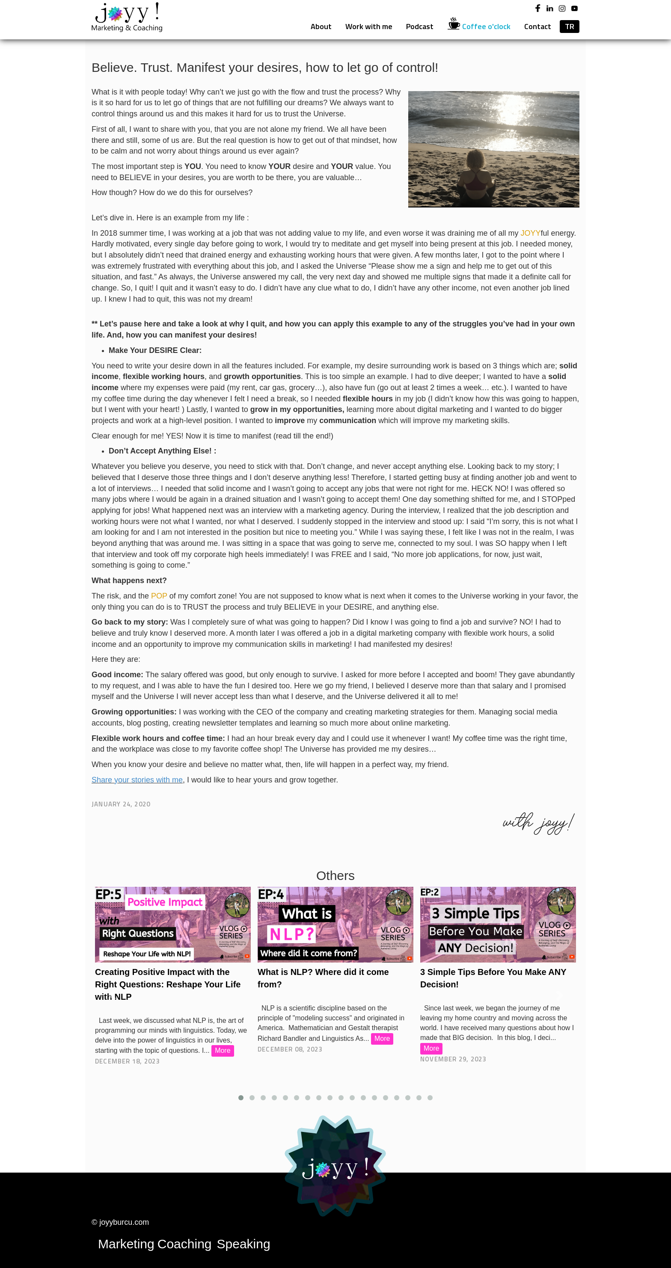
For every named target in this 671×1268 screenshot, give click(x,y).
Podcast (419, 26)
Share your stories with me (137, 780)
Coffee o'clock (479, 26)
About (321, 26)
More (225, 1050)
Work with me (368, 26)
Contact (537, 26)
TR (569, 26)
